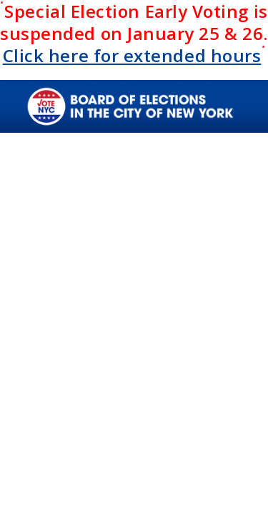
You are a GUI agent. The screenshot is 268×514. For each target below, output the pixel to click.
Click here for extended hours (132, 55)
